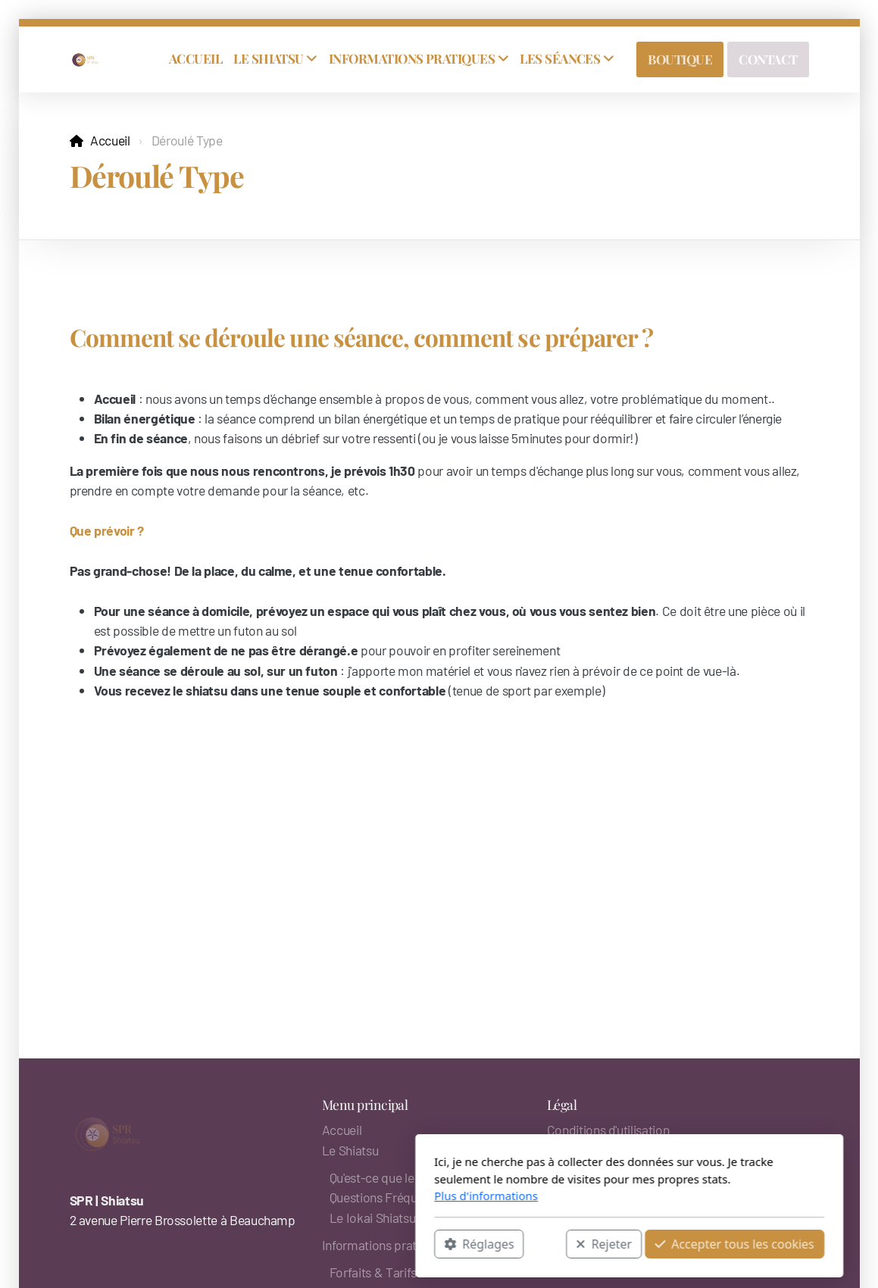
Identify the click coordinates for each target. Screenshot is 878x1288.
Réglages (288, 1243)
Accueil (110, 140)
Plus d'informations (296, 1195)
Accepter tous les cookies (544, 1243)
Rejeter (414, 1243)
